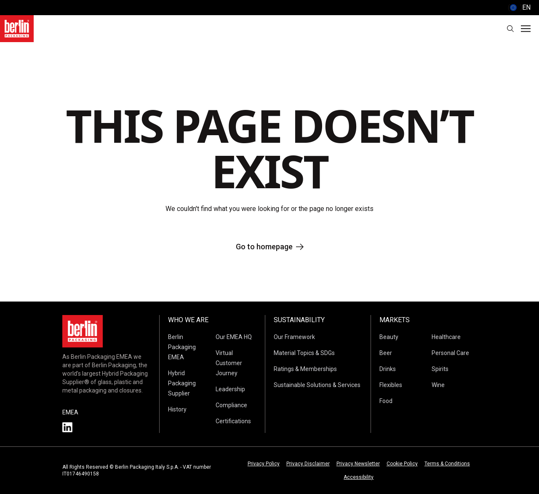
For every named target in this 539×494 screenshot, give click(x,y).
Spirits (440, 369)
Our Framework (294, 337)
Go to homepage (270, 246)
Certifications (233, 421)
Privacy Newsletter (358, 464)
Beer (385, 353)
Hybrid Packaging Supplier (182, 383)
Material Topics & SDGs (304, 353)
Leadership (230, 389)
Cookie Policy (402, 464)
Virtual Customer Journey (229, 363)
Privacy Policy (264, 464)
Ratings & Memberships (305, 369)
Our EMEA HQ (234, 337)
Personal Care (450, 353)
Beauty (388, 337)
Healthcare (446, 337)
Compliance (231, 405)
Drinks (387, 369)
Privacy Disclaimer (308, 464)
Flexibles (390, 385)
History (177, 409)
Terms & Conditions (447, 464)
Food (385, 401)
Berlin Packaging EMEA (182, 347)
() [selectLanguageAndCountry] (519, 8)
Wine (438, 385)
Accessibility (359, 477)
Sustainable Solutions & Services (317, 385)
